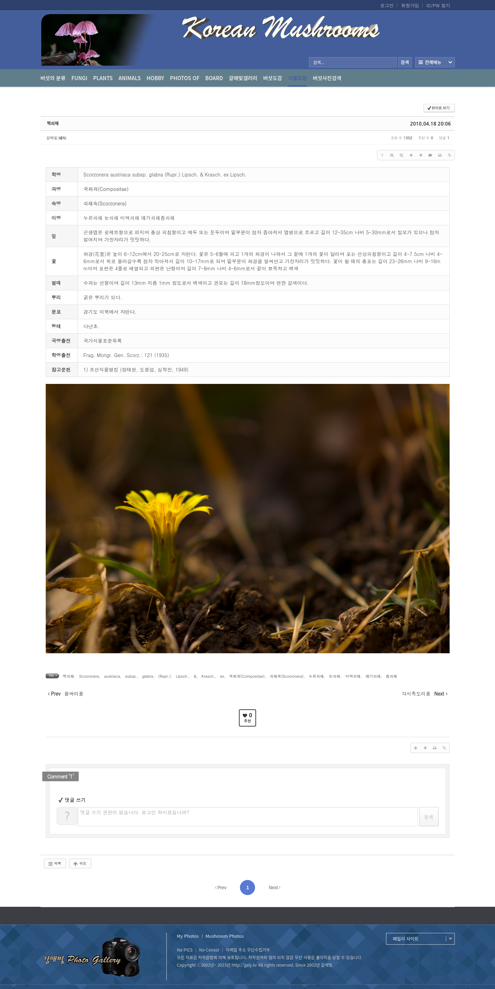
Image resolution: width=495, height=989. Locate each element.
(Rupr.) (164, 676)
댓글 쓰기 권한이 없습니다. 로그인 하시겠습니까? (134, 812)
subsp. (131, 676)
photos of (185, 78)
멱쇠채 (53, 123)
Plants (103, 78)
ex (222, 676)
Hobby (155, 78)
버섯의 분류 (53, 78)
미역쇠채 (353, 676)
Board (214, 78)
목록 (54, 863)
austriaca (112, 676)
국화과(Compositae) (106, 188)
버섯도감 (272, 78)
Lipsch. (182, 676)
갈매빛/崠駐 (56, 137)
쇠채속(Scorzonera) (105, 203)
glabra (147, 676)
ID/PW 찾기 (438, 5)
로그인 (387, 5)
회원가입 (410, 5)
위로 (79, 863)
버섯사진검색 (327, 78)
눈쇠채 (334, 676)
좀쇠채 (391, 676)
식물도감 (297, 80)
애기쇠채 (373, 676)
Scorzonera (89, 676)
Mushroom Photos (225, 936)
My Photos (188, 936)
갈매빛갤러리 (243, 78)
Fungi (79, 78)
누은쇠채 (316, 676)
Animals (130, 78)
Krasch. (208, 676)
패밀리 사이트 (406, 938)
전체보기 (435, 62)
